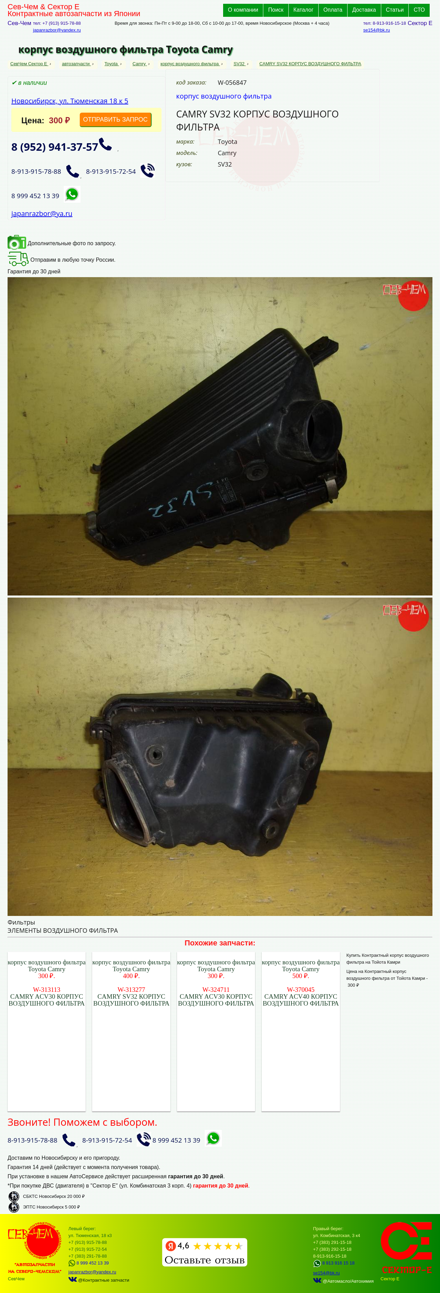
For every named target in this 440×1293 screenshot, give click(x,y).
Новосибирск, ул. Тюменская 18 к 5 (69, 100)
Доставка (364, 10)
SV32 (239, 63)
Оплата (332, 10)
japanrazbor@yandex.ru (57, 30)
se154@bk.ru (376, 30)
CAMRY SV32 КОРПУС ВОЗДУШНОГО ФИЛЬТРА (310, 63)
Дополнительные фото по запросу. (62, 243)
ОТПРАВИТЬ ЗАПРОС (115, 119)
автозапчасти (76, 63)
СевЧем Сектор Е (29, 63)
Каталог (304, 10)
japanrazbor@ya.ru (42, 213)
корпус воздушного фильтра (190, 63)
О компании (243, 10)
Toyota (111, 63)
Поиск (275, 10)
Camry (140, 63)
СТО (419, 10)
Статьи (395, 10)
